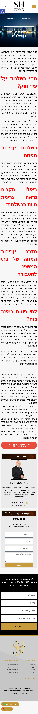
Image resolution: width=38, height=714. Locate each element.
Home (29, 19)
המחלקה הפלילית (20, 19)
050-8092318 (23, 582)
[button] (34, 6)
